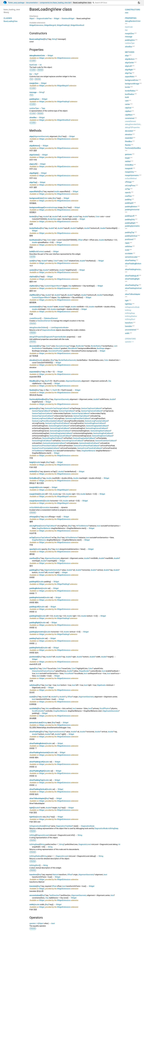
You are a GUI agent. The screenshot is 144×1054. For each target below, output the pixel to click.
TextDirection (54, 895)
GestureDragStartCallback (59, 426)
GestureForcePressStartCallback (44, 446)
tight (31, 808)
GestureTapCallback (66, 411)
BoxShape (101, 348)
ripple (31, 668)
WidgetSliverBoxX (77, 25)
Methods (129, 52)
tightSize (32, 817)
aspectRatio (34, 191)
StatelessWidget (68, 18)
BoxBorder (80, 346)
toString (32, 835)
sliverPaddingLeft (36, 762)
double (56, 191)
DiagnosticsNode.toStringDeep (106, 828)
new (126, 13)
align (31, 136)
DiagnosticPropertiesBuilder (55, 337)
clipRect (32, 286)
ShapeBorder (84, 671)
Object (31, 18)
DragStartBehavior (88, 451)
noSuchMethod (35, 507)
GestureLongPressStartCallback (77, 418)
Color (45, 198)
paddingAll (33, 582)
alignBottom (34, 146)
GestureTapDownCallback (91, 408)
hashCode (33, 65)
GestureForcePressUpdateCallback (45, 448)
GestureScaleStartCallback (105, 441)
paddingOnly (34, 616)
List (52, 328)
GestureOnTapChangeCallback (56, 408)
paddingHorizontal (36, 597)
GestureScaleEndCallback (89, 443)
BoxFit (47, 381)
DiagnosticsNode (61, 328)
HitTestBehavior (38, 451)
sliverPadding (34, 732)
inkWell (32, 471)
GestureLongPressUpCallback (96, 421)
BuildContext (39, 251)
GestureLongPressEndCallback (57, 423)
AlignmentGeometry (41, 136)
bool (54, 451)
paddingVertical (35, 648)
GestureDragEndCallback (59, 428)
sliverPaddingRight (36, 771)
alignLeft (32, 164)
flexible (32, 390)
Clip (69, 286)
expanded (33, 372)
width (31, 905)
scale (31, 697)
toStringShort (34, 865)
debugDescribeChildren (38, 328)
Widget (56, 18)
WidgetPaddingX (63, 25)
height (31, 462)
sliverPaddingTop (36, 780)
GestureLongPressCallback (42, 418)
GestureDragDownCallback (94, 423)
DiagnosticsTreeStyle (64, 826)
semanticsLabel (35, 723)
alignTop (32, 182)
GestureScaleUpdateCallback (54, 443)
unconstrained (35, 895)
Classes (8, 18)
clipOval (32, 277)
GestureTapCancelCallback (91, 411)
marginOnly (33, 494)
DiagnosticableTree (44, 18)
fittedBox (32, 381)
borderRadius (34, 228)
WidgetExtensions (36, 25)
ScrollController (38, 711)
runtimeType (34, 108)
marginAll (33, 487)
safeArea (32, 685)
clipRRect (33, 295)
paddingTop (34, 638)
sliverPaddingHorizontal (38, 752)
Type (43, 108)
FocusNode (68, 673)
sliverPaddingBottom (37, 743)
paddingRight (34, 623)
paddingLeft (34, 607)
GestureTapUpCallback (41, 411)
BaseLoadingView (36, 39)
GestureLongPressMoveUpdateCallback (47, 421)
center (31, 270)
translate (32, 886)
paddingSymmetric (36, 632)
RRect (46, 297)
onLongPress (34, 526)
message (32, 92)
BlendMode (72, 348)
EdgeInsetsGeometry (52, 570)
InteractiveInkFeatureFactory (43, 671)
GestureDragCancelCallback (96, 428)
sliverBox (33, 118)
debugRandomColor (37, 56)
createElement (34, 318)
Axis (47, 708)
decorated (33, 346)
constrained (34, 307)
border (32, 217)
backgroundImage (36, 207)
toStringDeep (34, 844)
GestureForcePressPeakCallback (86, 446)
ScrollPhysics (105, 708)
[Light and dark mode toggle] (139, 2)
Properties (130, 18)
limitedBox (33, 478)
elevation (32, 360)
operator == (33, 923)
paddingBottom (35, 588)
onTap (31, 538)
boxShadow (33, 240)
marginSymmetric (36, 501)
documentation (32, 3)
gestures (32, 408)
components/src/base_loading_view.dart (55, 3)
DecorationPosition (55, 351)
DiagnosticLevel (42, 835)
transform (33, 875)
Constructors (132, 9)
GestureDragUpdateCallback (97, 426)
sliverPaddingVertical (37, 789)
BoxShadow (36, 348)
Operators (130, 339)
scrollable (33, 708)
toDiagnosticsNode (36, 826)
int (41, 65)
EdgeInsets (101, 685)
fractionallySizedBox (37, 399)
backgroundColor (36, 198)
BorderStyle (52, 219)
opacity (32, 549)
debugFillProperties (36, 337)
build (31, 251)
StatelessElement (51, 318)
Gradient (56, 348)
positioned (33, 657)
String (54, 39)
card (31, 261)
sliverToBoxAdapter (37, 798)
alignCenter (33, 155)
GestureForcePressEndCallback (89, 448)
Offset (80, 240)
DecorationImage (50, 207)
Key (46, 39)
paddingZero (34, 99)
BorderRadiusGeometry (67, 360)
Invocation (45, 507)
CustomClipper (50, 286)
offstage (32, 517)
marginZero (33, 83)
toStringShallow (35, 856)
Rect (58, 286)
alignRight (33, 173)
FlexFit (55, 390)
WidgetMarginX (50, 25)
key (30, 74)
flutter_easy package (16, 3)
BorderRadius (96, 346)
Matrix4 (55, 875)
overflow (32, 558)
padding (32, 570)
